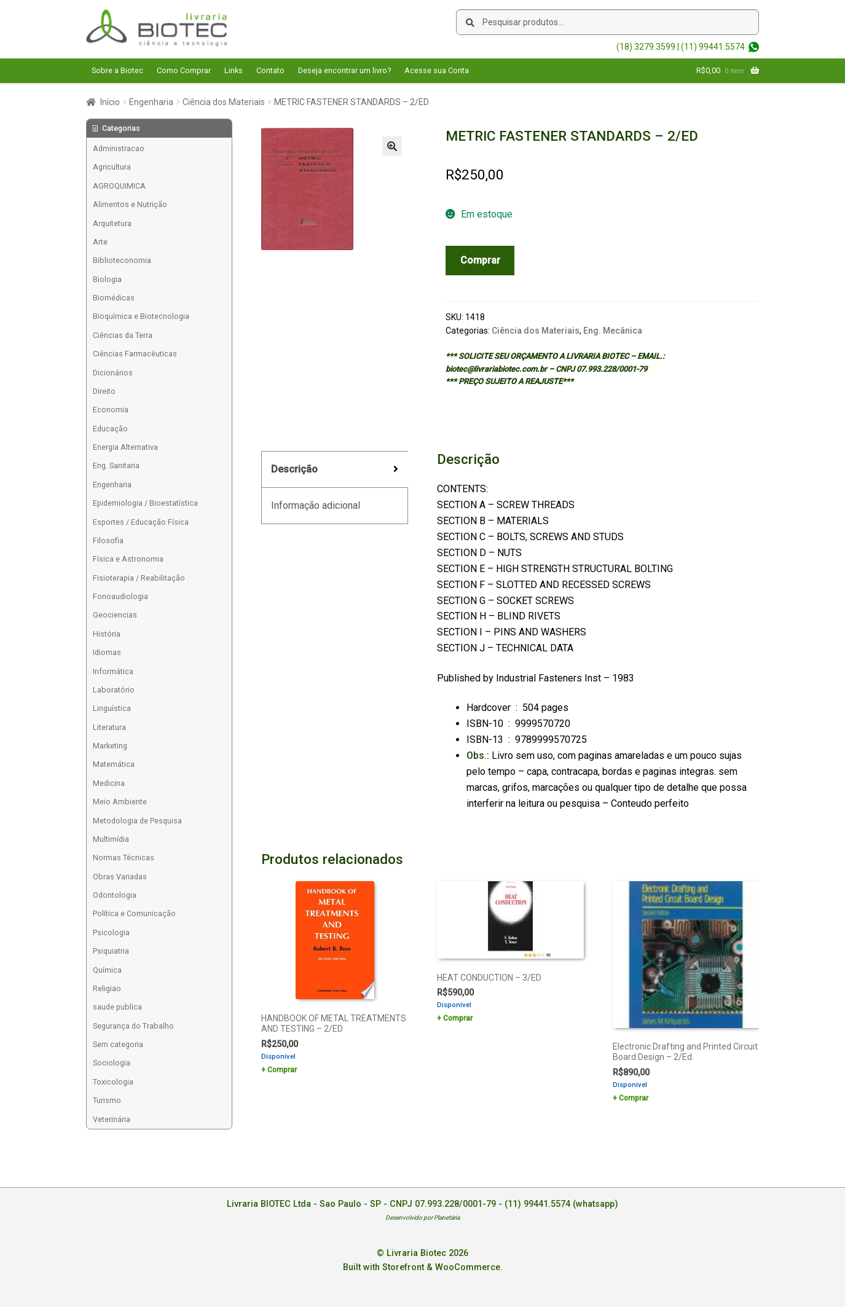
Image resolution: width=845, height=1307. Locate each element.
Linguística (112, 708)
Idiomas (107, 652)
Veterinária (111, 1119)
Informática (113, 671)
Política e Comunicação (134, 913)
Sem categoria (118, 1044)
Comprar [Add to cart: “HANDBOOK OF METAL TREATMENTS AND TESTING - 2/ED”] (282, 1070)
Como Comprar (184, 70)
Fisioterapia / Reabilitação (139, 578)
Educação (110, 428)
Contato (270, 70)
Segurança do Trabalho (133, 1025)
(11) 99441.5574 (713, 47)
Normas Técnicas (123, 857)
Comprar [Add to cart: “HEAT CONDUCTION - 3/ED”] (458, 1018)
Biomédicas (114, 297)
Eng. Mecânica (612, 331)
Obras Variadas (120, 876)
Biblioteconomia (122, 260)
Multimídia (111, 839)
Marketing (110, 745)
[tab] (334, 470)
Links (233, 70)
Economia (110, 409)
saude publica (117, 1006)
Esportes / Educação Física (141, 522)
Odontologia (114, 895)
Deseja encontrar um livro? (344, 70)
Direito (104, 391)
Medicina (109, 783)
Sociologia (111, 1062)
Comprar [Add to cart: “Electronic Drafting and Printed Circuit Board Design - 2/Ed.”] (633, 1098)
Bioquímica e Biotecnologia (141, 316)
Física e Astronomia (128, 558)
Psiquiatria (111, 951)
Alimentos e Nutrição (130, 204)
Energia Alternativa (125, 447)
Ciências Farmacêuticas (135, 353)
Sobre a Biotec (117, 70)
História (106, 633)
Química (107, 970)
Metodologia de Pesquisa (137, 820)
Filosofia (108, 540)
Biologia (107, 279)
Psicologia (111, 932)
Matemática (114, 764)
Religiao (107, 988)
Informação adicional (315, 505)
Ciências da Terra (122, 335)
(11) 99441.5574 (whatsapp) (561, 1204)
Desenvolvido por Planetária (422, 1217)
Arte (100, 241)
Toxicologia (113, 1081)
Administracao (118, 148)
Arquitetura (112, 223)
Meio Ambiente (120, 801)
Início (110, 102)
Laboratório (114, 689)
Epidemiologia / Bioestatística (145, 503)
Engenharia (151, 102)
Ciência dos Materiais (224, 102)
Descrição (294, 469)
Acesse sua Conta (436, 70)
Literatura (109, 727)
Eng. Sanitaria (116, 465)
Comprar (480, 260)
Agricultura (112, 166)
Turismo (107, 1100)
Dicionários (113, 372)
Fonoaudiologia (120, 596)
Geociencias (115, 614)
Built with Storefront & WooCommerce (421, 1267)
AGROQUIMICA (119, 185)
